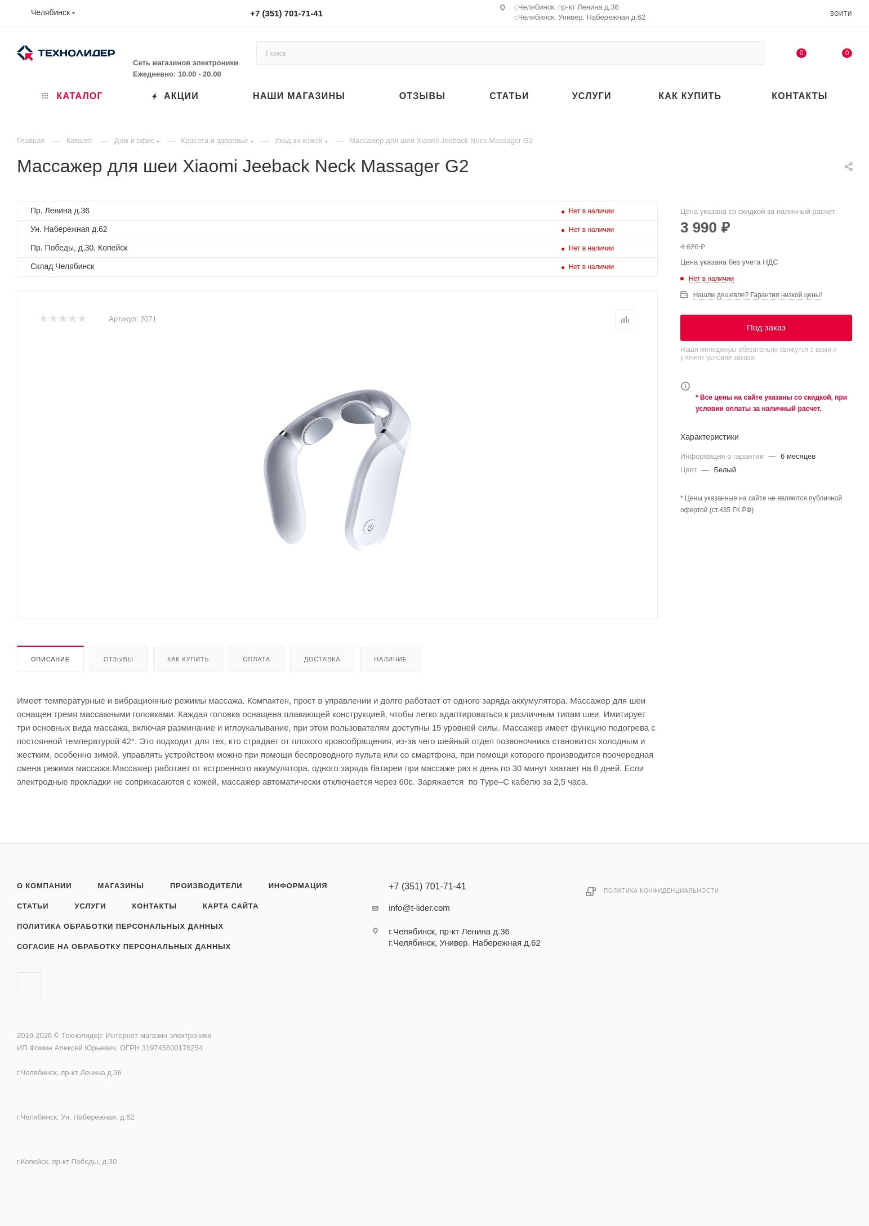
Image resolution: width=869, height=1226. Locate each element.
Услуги (90, 906)
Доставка (322, 659)
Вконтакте (29, 984)
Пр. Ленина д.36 (60, 210)
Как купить (188, 659)
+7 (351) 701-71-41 (286, 13)
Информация (298, 886)
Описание (50, 659)
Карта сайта (231, 906)
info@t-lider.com (419, 907)
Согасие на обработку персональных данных (124, 946)
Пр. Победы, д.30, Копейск (78, 247)
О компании (44, 886)
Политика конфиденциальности (661, 891)
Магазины (121, 886)
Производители (206, 886)
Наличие (390, 659)
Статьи (32, 906)
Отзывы (118, 659)
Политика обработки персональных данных (120, 926)
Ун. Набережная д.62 (69, 229)
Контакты (154, 906)
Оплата (256, 659)
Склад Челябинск (62, 266)
